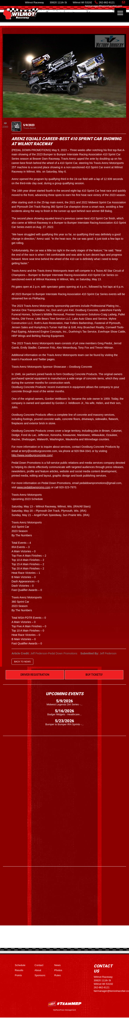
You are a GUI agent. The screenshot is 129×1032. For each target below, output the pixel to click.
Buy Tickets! (94, 674)
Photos (58, 970)
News (57, 965)
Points (18, 975)
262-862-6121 (107, 2)
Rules (57, 975)
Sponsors (39, 975)
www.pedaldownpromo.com (33, 487)
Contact (38, 965)
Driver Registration (34, 674)
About (37, 970)
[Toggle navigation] (120, 13)
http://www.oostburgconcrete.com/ (32, 455)
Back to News (22, 661)
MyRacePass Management (64, 1010)
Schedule (20, 965)
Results (19, 970)
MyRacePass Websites (64, 1004)
